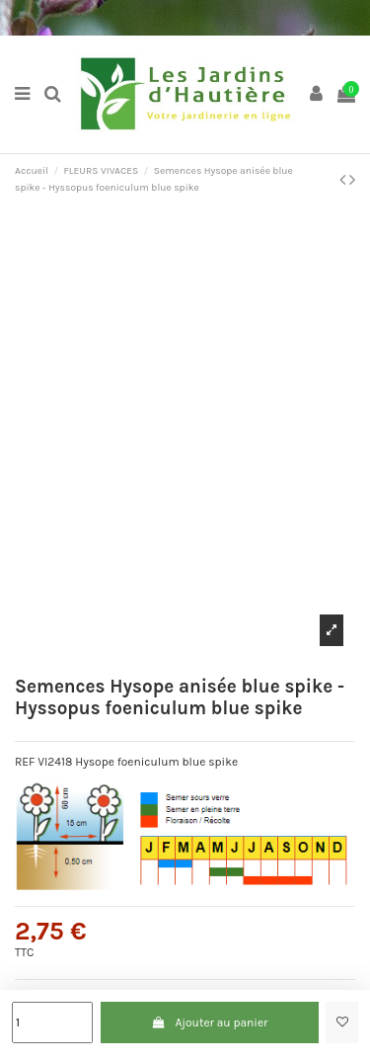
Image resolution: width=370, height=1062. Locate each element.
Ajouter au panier (209, 1022)
